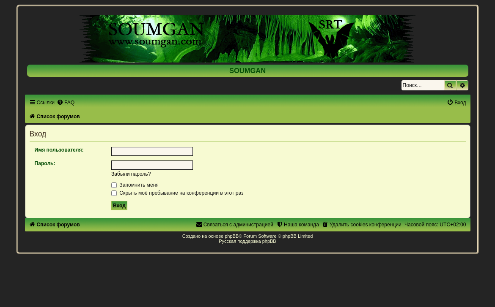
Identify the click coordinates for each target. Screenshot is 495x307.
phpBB (232, 236)
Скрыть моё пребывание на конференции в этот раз (177, 193)
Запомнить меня (135, 185)
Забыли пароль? (131, 174)
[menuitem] (65, 103)
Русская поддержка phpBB (247, 241)
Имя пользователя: (59, 150)
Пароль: (45, 163)
